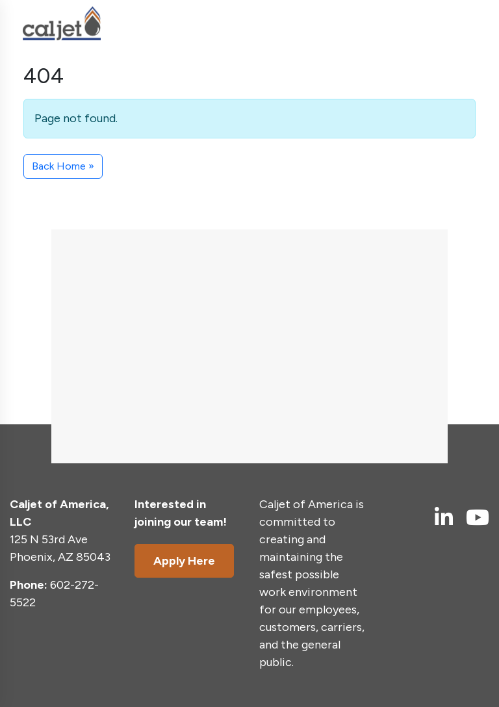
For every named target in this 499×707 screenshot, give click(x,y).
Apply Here (184, 561)
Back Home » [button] (63, 166)
